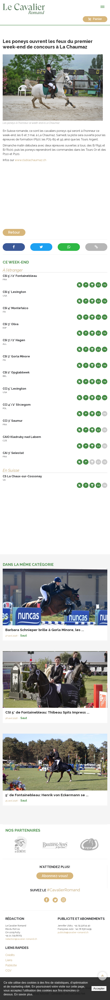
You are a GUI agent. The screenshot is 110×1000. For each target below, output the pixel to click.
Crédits (10, 955)
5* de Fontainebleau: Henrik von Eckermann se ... (47, 795)
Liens (8, 960)
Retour (14, 232)
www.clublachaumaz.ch (30, 160)
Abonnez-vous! (55, 876)
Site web (79, 285)
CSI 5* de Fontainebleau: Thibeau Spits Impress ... (47, 712)
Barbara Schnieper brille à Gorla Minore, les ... (44, 630)
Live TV (104, 285)
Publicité (11, 965)
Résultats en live (98, 285)
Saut (23, 635)
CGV (8, 970)
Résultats (92, 285)
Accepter (99, 988)
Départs (86, 285)
